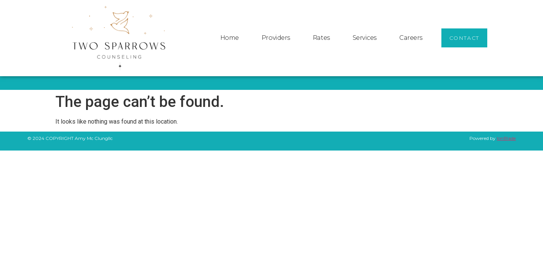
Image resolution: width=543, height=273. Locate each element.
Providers (276, 37)
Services (365, 37)
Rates (321, 37)
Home (229, 37)
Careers (410, 37)
